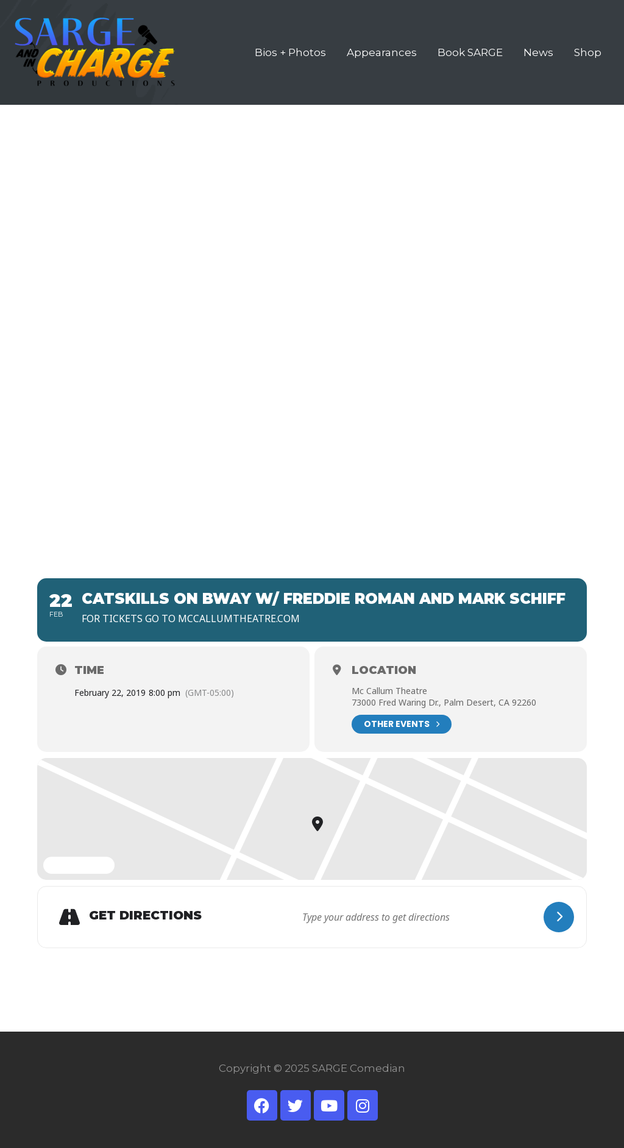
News (538, 52)
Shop (587, 52)
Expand (78, 866)
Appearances (382, 52)
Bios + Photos (290, 52)
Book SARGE (470, 52)
